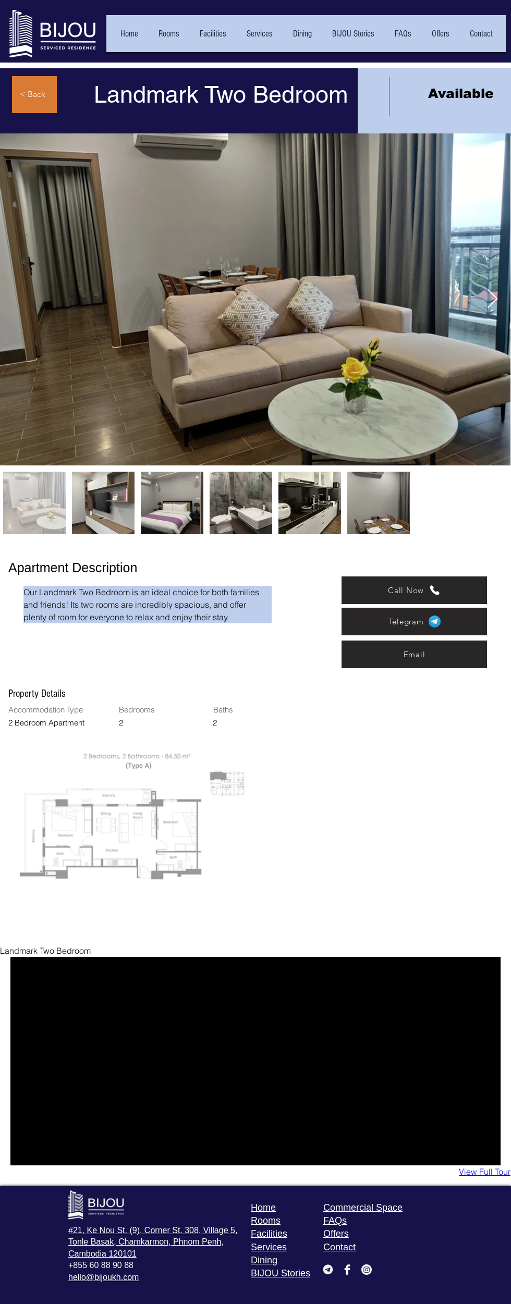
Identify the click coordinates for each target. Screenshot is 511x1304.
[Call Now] (414, 590)
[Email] (414, 654)
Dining (264, 1260)
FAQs (335, 1220)
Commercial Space (363, 1207)
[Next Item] (492, 299)
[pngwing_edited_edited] (328, 1269)
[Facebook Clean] (347, 1269)
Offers (336, 1233)
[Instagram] (366, 1269)
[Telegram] (414, 621)
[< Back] (34, 94)
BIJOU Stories (280, 1273)
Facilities (269, 1233)
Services (269, 1247)
